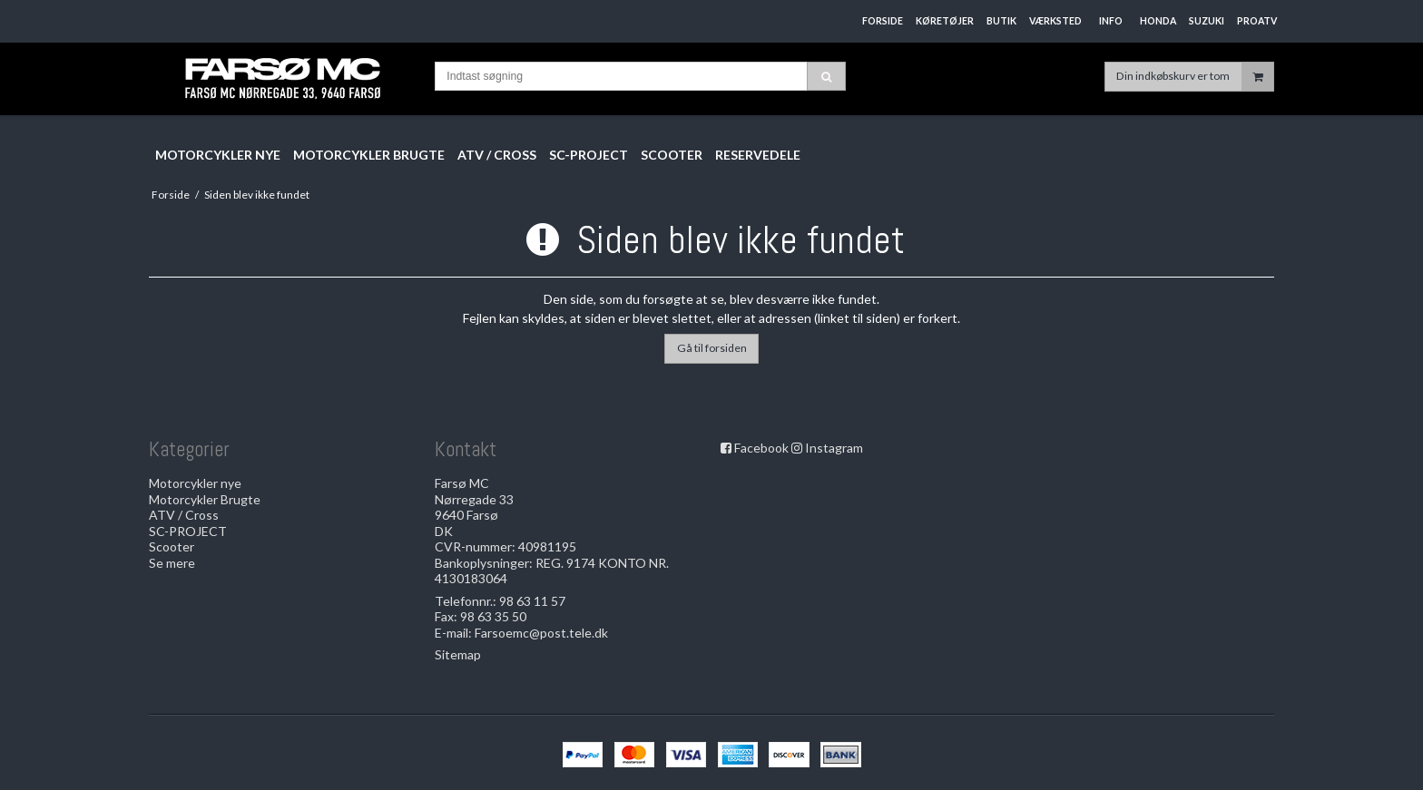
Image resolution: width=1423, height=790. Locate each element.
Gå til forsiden (712, 348)
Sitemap (458, 654)
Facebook (761, 447)
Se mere (172, 563)
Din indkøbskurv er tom (1194, 77)
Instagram (834, 447)
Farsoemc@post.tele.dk (541, 632)
